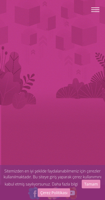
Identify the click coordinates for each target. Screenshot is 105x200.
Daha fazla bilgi (65, 184)
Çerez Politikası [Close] (53, 192)
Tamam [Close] (91, 184)
